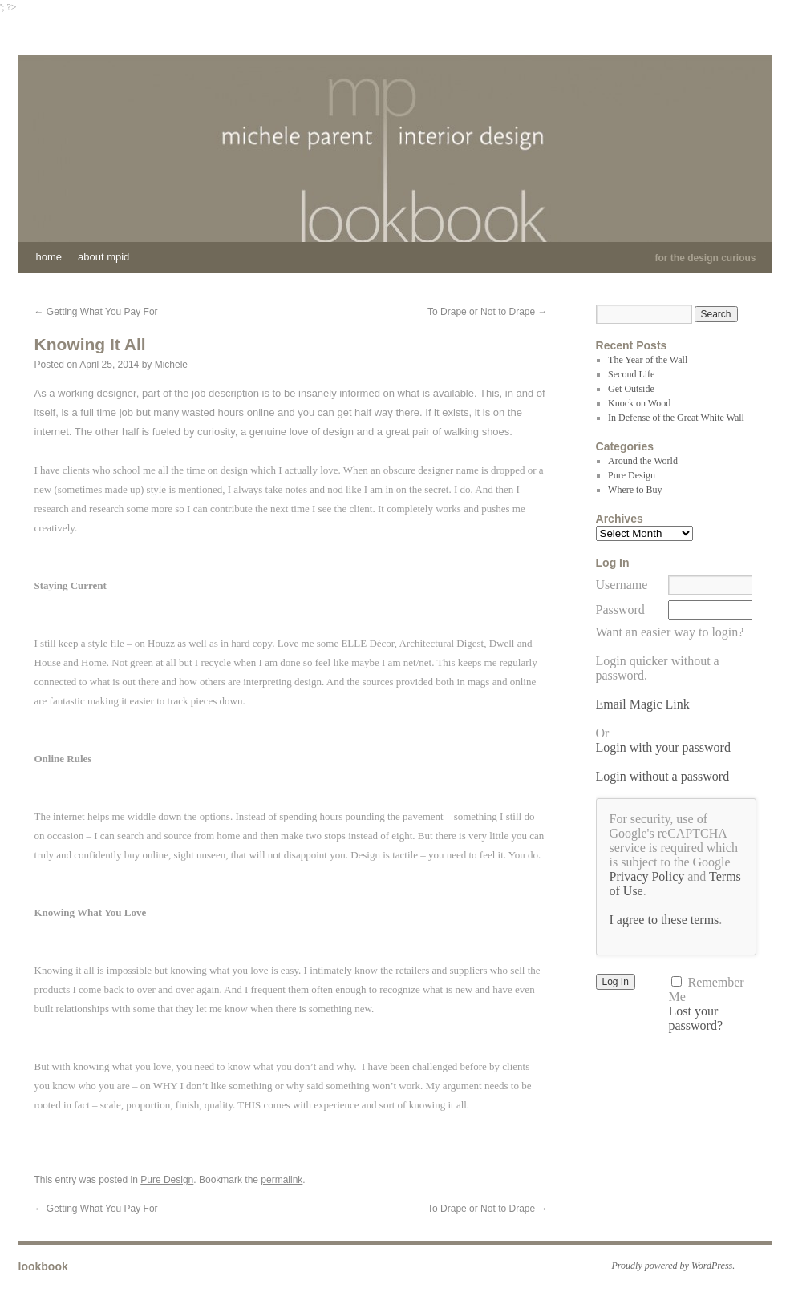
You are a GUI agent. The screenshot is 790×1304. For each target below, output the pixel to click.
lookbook (43, 1266)
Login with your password (663, 747)
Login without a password (663, 776)
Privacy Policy (647, 876)
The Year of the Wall (647, 359)
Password (620, 609)
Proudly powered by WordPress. (673, 1265)
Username (622, 584)
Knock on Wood (639, 403)
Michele (171, 364)
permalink (281, 1179)
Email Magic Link (643, 704)
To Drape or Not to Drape (487, 311)
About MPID (103, 257)
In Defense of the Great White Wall (676, 417)
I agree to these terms (664, 920)
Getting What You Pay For (96, 311)
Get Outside (631, 388)
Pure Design (166, 1179)
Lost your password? (695, 1018)
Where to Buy (635, 489)
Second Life (631, 374)
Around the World (643, 460)
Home (49, 257)
